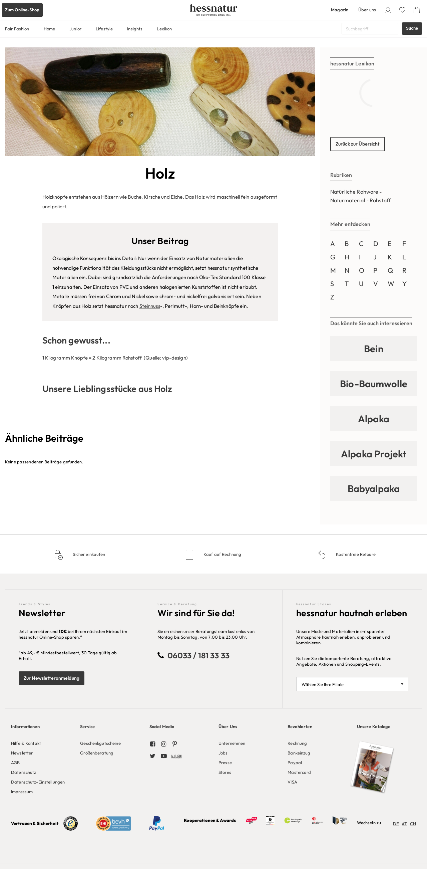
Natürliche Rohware (354, 191)
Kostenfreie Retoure (355, 554)
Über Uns (228, 726)
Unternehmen (232, 743)
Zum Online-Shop (22, 9)
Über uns (367, 9)
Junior (75, 28)
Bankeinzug (299, 752)
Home (49, 28)
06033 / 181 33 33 (198, 655)
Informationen (25, 726)
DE (396, 823)
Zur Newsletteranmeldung (51, 678)
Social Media (162, 726)
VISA (292, 782)
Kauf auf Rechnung (221, 554)
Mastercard (299, 772)
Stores (225, 772)
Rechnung (297, 743)
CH (413, 823)
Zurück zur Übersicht (358, 144)
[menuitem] (40, 758)
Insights (134, 28)
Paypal (295, 762)
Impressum (22, 791)
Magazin (339, 9)
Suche (412, 28)
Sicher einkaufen (88, 554)
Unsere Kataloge (374, 726)
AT (404, 823)
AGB (15, 762)
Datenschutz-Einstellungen (38, 782)
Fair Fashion (17, 28)
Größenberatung (96, 752)
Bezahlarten (300, 726)
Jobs (223, 752)
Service (87, 726)
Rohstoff (380, 200)
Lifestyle (104, 28)
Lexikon (164, 28)
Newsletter (22, 752)
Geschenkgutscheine (100, 743)
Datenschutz (23, 772)
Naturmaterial (347, 200)
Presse (225, 762)
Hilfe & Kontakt (26, 743)
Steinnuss (149, 306)
